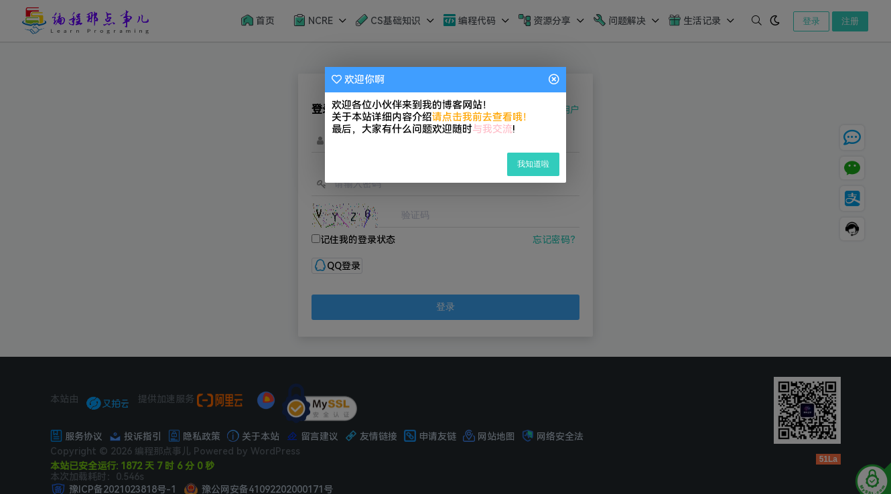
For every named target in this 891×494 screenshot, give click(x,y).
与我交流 (492, 129)
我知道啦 (533, 164)
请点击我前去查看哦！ (482, 117)
